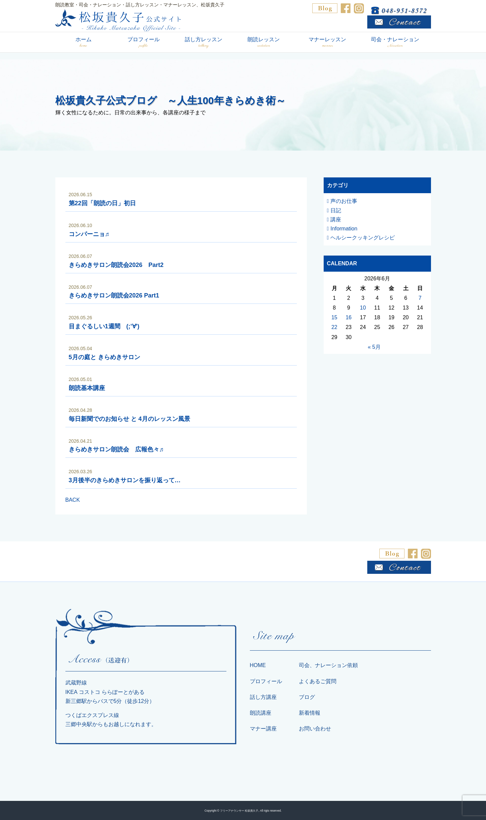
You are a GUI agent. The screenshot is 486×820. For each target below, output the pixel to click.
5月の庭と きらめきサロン (104, 357)
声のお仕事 (343, 201)
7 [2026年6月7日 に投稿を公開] (420, 298)
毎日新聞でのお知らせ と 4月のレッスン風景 (129, 419)
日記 (335, 210)
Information (343, 228)
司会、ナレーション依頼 (328, 665)
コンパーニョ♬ (89, 234)
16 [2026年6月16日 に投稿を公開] (348, 317)
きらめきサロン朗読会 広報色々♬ (116, 449)
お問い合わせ (315, 728)
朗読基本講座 (87, 388)
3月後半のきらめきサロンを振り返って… (125, 480)
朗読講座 (260, 713)
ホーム (83, 42)
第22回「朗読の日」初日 (102, 203)
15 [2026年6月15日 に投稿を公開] (334, 317)
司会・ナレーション (395, 42)
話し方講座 (263, 697)
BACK (72, 500)
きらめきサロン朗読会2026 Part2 (116, 265)
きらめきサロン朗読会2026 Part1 (114, 295)
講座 (335, 219)
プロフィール (143, 42)
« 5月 (374, 347)
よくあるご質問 (317, 681)
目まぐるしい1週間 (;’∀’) (104, 326)
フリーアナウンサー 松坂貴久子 (239, 810)
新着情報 (309, 713)
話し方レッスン (203, 42)
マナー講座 (263, 728)
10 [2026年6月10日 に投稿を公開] (363, 308)
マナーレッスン (327, 42)
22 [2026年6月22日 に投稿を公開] (334, 327)
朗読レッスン (263, 42)
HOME (258, 665)
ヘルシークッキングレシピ (362, 237)
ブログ (307, 697)
